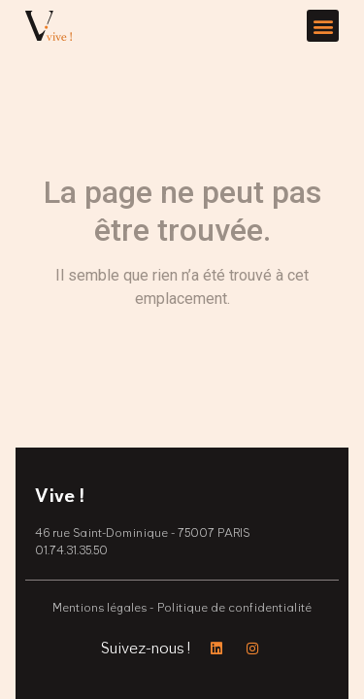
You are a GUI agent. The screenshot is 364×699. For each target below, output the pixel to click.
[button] (323, 26)
